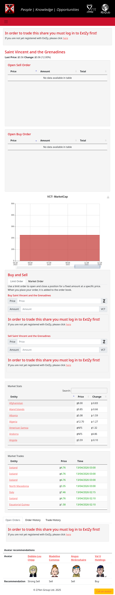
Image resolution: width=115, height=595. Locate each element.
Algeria (13, 421)
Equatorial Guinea (19, 504)
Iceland (13, 467)
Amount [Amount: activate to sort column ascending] (45, 71)
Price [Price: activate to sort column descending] (13, 71)
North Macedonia (19, 486)
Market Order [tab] (36, 281)
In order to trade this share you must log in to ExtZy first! (51, 33)
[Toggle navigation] (6, 22)
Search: (84, 390)
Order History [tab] (32, 520)
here (65, 38)
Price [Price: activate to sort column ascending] (13, 140)
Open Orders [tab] (13, 520)
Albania (13, 415)
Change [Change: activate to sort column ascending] (96, 396)
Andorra (14, 434)
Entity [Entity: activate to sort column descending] (14, 396)
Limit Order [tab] (16, 281)
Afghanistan (16, 403)
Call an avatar (104, 591)
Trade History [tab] (53, 520)
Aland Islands (16, 409)
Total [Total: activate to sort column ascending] (83, 71)
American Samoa (18, 427)
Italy (11, 492)
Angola (13, 440)
